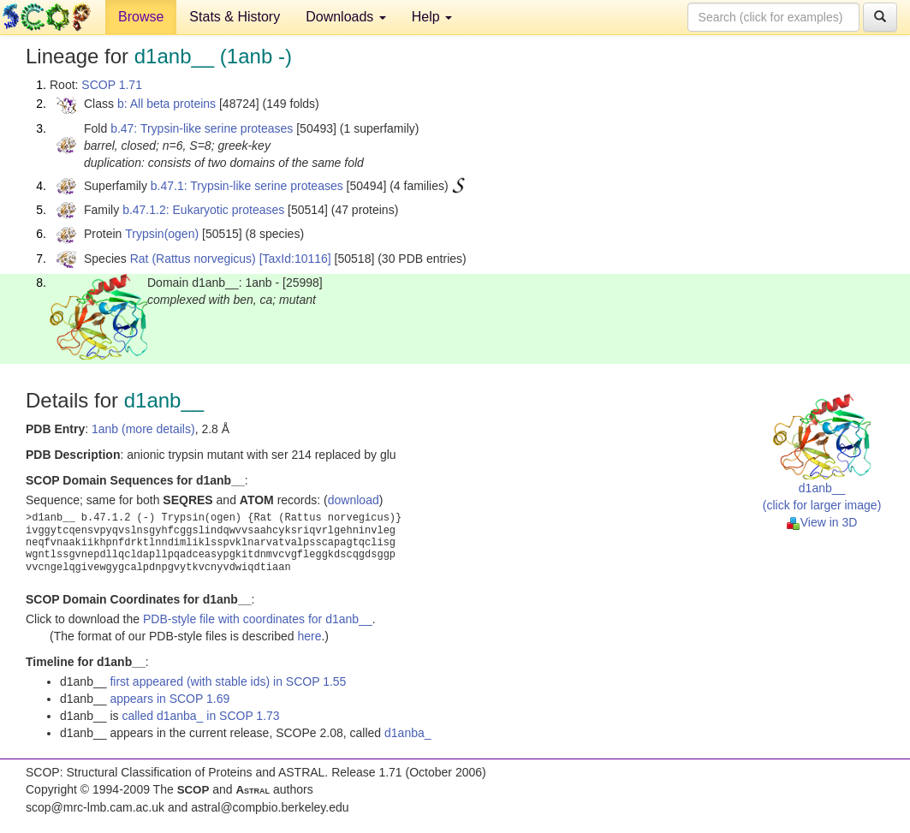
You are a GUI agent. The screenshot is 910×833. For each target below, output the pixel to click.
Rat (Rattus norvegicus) (193, 258)
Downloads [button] (346, 16)
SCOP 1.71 (111, 85)
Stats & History (234, 16)
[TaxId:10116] (295, 258)
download (353, 500)
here (309, 636)
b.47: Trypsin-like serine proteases (201, 128)
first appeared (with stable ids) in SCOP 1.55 (228, 681)
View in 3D (822, 522)
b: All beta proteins (166, 103)
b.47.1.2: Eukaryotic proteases (203, 210)
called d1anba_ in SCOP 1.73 (200, 716)
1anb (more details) (143, 429)
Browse (141, 16)
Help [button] (432, 16)
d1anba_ (407, 733)
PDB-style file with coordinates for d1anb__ (257, 619)
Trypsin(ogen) (162, 234)
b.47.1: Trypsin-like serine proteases (247, 186)
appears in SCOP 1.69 (169, 698)
